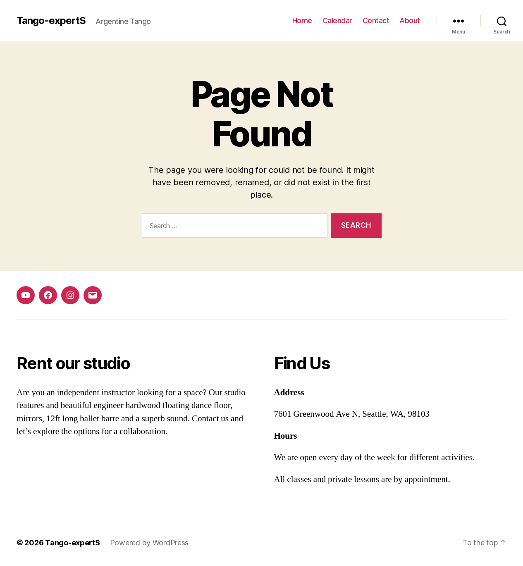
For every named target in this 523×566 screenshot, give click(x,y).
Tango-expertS (51, 21)
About (409, 20)
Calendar (337, 20)
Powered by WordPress (149, 542)
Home (302, 20)
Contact (376, 20)
